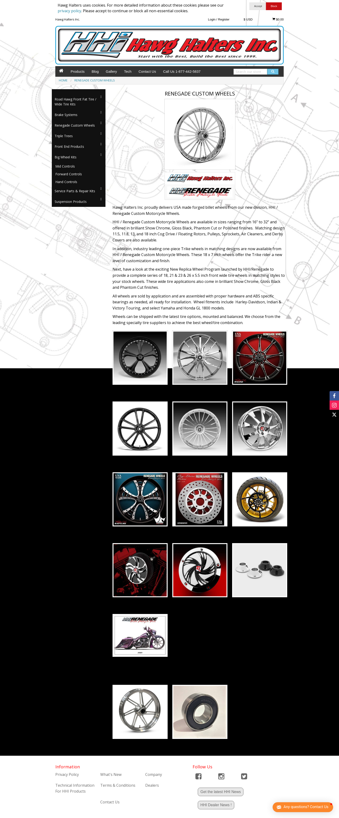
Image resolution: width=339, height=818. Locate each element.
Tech (128, 71)
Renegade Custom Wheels (75, 125)
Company (153, 774)
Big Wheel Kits (66, 157)
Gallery (111, 71)
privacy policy (69, 10)
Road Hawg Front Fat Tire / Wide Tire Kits (75, 101)
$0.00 (278, 19)
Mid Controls (65, 166)
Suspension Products (71, 201)
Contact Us (147, 71)
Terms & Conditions (117, 785)
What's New (110, 774)
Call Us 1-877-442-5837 (182, 71)
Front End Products (69, 146)
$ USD (248, 19)
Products (78, 71)
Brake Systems (66, 114)
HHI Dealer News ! (215, 805)
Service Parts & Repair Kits (75, 191)
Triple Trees (64, 136)
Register (223, 19)
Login (211, 19)
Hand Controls (66, 182)
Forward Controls (68, 174)
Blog (95, 71)
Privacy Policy (67, 774)
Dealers (152, 785)
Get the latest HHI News (220, 792)
